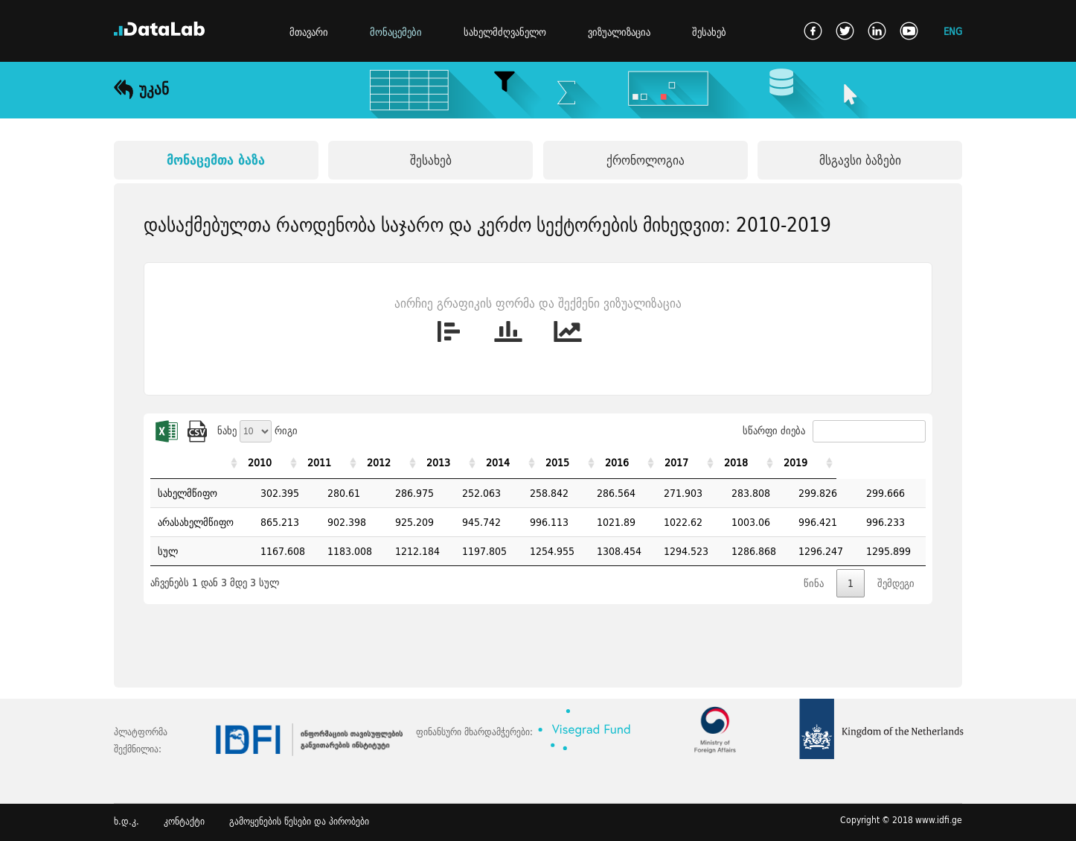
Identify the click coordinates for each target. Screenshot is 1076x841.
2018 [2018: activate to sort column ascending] (809, 462)
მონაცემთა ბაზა (216, 160)
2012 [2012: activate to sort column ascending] (405, 462)
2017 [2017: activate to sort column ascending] (742, 462)
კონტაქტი (184, 821)
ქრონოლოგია (645, 160)
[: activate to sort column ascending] (201, 463)
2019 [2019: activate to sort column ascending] (876, 462)
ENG (953, 31)
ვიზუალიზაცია (619, 32)
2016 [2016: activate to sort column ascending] (675, 462)
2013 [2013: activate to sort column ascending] (473, 462)
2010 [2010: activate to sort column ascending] (272, 462)
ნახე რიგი (257, 430)
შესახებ (709, 32)
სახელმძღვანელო (505, 32)
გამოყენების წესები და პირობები (299, 821)
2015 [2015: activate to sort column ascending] (607, 462)
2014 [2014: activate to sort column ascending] (540, 462)
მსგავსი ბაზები (860, 160)
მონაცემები (396, 32)
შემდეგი (896, 583)
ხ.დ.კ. (126, 821)
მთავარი (308, 32)
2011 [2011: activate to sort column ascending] (338, 462)
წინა (814, 583)
